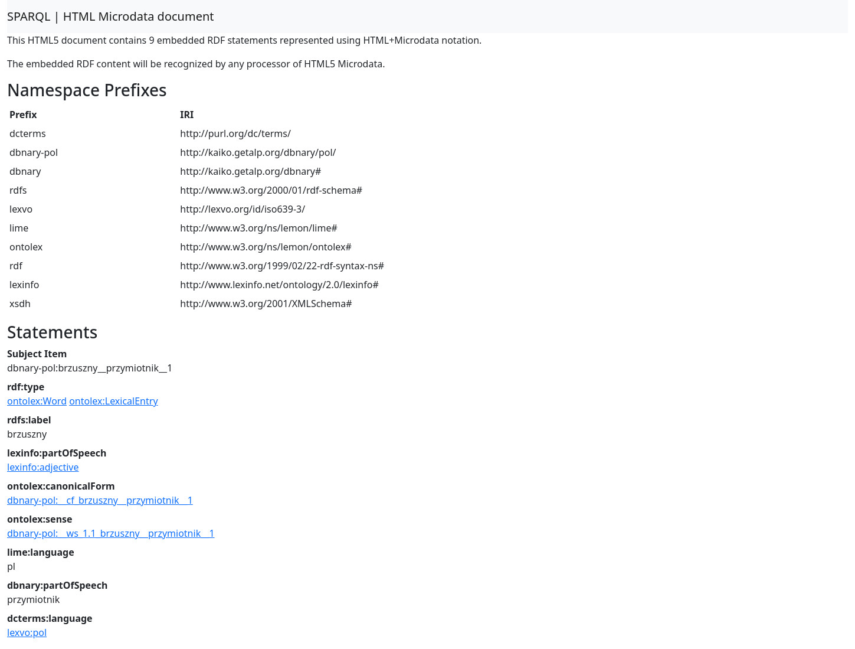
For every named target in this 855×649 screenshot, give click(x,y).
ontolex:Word (37, 400)
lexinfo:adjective (43, 467)
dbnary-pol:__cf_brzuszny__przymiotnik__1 (100, 500)
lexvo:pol (27, 632)
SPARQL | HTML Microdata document (110, 16)
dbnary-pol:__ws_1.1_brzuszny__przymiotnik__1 (111, 533)
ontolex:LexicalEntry (113, 400)
